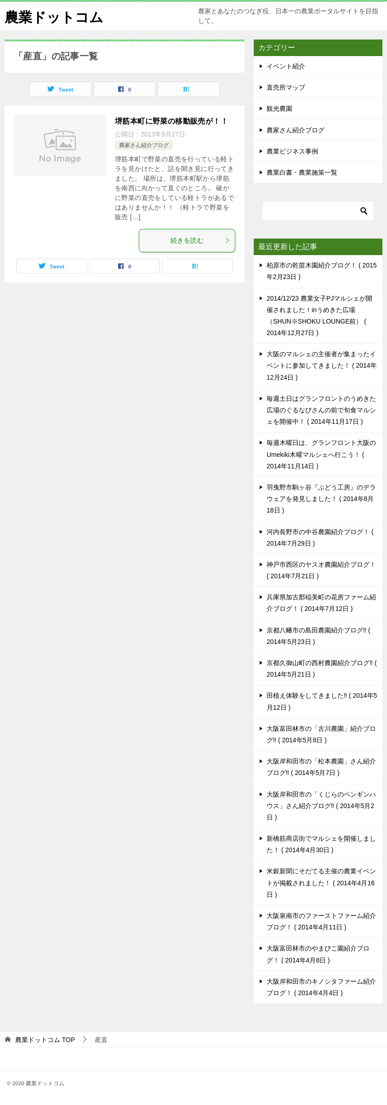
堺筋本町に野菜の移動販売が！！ (171, 121)
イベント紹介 (286, 66)
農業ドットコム (54, 16)
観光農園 (279, 108)
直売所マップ (286, 87)
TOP (45, 1039)
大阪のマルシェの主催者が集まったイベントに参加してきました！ (322, 365)
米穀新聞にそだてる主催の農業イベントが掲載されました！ (321, 882)
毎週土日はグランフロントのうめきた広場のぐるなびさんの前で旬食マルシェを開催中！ (321, 410)
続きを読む (200, 240)
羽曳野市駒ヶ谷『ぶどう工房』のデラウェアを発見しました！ (321, 499)
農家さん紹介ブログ (144, 145)
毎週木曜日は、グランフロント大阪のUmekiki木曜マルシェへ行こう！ (321, 454)
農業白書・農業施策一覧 (302, 172)
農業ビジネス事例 (292, 151)
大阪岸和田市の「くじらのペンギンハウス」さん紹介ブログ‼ (321, 806)
